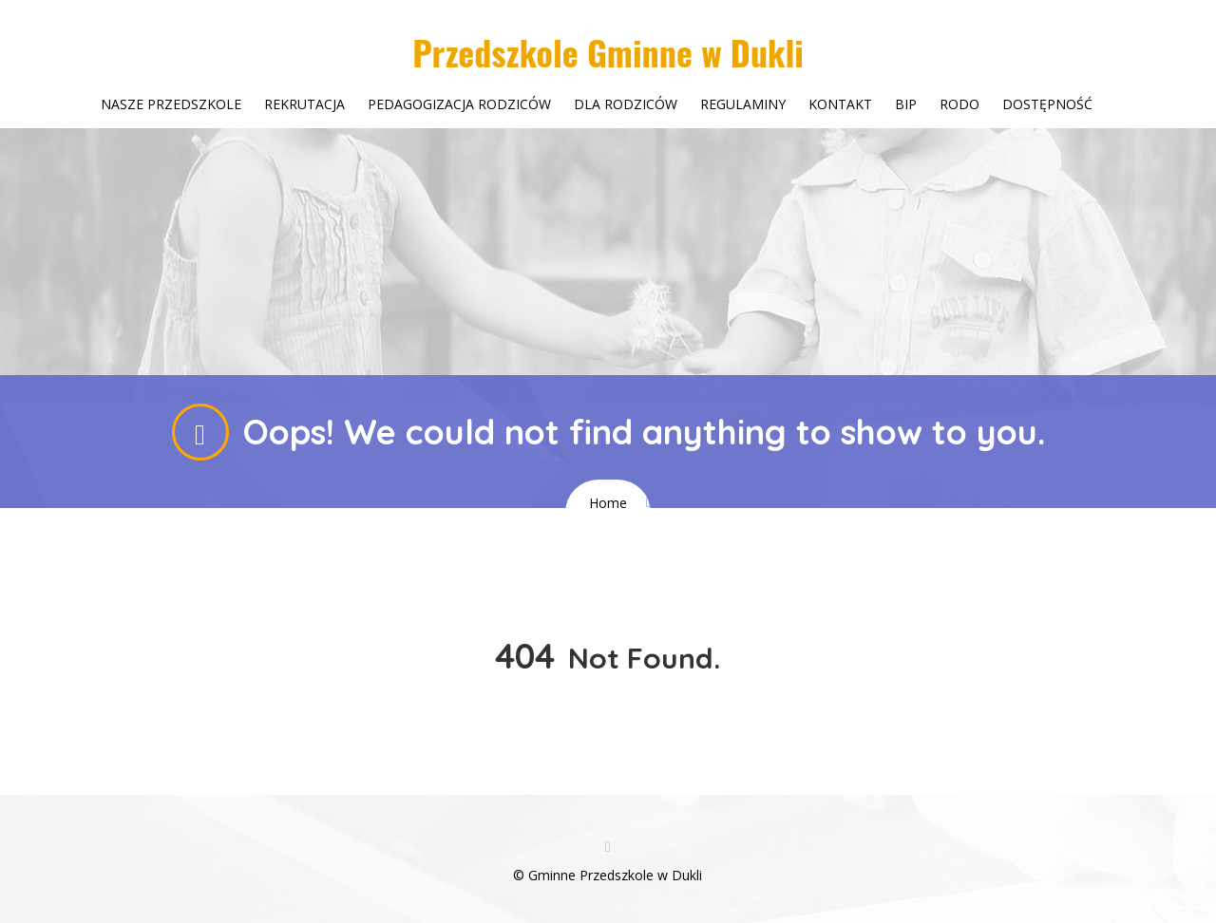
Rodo (959, 104)
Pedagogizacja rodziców (459, 104)
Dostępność (1047, 104)
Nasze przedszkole (171, 104)
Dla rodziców (625, 104)
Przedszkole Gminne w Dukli (608, 52)
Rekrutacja (304, 104)
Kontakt (840, 104)
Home (608, 503)
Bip (906, 104)
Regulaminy (743, 104)
